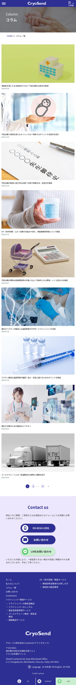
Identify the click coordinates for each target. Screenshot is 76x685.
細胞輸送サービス (17, 620)
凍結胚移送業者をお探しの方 (55, 583)
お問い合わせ (12, 591)
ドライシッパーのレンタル (21, 607)
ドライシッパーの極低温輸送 (22, 603)
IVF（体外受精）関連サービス (52, 579)
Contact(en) (11, 595)
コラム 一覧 (11, 587)
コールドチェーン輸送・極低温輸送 (23, 615)
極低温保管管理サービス (20, 610)
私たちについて (13, 583)
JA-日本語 (46, 666)
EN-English (57, 666)
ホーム (9, 579)
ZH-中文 (66, 666)
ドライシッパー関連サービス (19, 599)
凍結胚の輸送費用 (50, 587)
